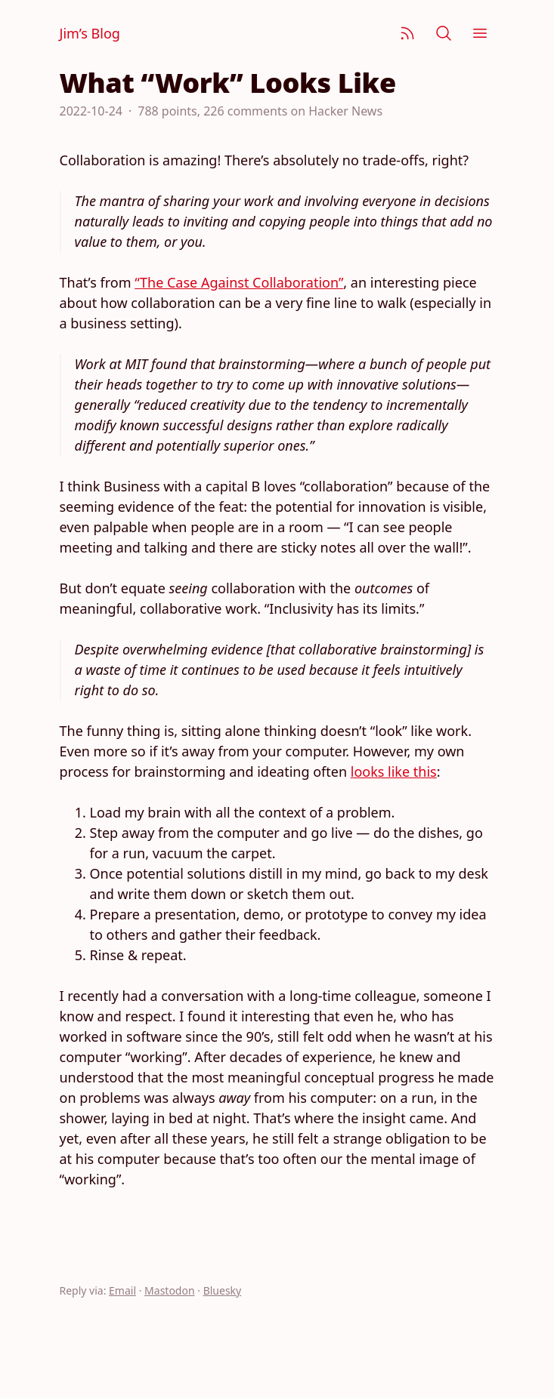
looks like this (394, 771)
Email (122, 1290)
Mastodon (169, 1290)
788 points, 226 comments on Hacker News (260, 111)
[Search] (444, 33)
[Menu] (480, 33)
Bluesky (222, 1290)
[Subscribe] (407, 33)
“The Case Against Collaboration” (239, 282)
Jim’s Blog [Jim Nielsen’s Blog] (90, 33)
